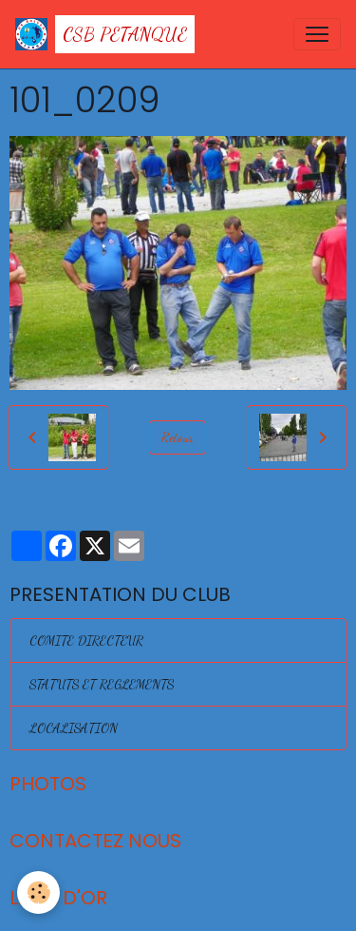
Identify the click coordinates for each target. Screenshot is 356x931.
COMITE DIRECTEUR (86, 640)
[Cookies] (38, 892)
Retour (177, 437)
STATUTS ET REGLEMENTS (101, 684)
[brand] (105, 34)
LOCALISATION (73, 728)
